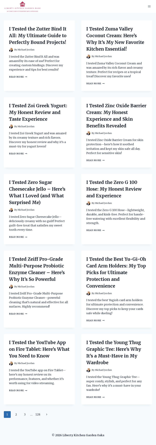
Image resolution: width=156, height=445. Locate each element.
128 (38, 414)
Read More (18, 77)
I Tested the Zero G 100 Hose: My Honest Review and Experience (114, 189)
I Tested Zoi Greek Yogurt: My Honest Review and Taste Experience (38, 112)
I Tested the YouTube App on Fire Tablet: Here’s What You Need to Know (39, 349)
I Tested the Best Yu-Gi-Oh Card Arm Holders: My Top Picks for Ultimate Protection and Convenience (116, 272)
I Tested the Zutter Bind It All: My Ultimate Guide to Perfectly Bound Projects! (37, 35)
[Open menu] (149, 6)
